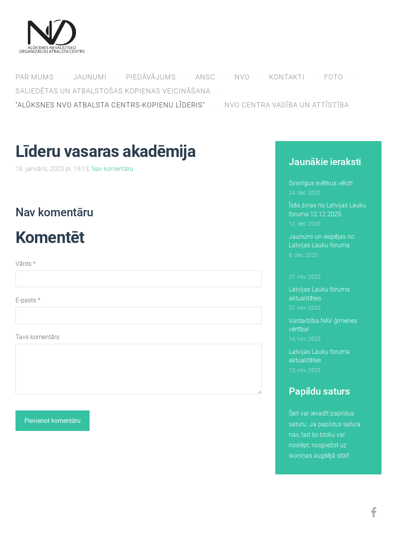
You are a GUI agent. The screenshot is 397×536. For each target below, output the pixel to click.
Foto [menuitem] (333, 77)
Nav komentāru (112, 168)
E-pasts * (28, 300)
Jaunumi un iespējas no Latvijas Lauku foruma (321, 241)
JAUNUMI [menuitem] (90, 77)
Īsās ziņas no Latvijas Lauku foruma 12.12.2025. (327, 209)
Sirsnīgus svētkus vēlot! (321, 183)
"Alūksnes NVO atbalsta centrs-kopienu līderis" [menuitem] (110, 105)
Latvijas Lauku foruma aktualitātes (319, 294)
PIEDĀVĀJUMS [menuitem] (151, 77)
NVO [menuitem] (242, 77)
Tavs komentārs (37, 337)
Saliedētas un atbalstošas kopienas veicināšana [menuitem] (113, 91)
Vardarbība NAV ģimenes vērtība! (323, 325)
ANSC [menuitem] (205, 77)
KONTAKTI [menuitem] (287, 77)
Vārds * (26, 263)
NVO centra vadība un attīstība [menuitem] (286, 105)
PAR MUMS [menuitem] (35, 77)
